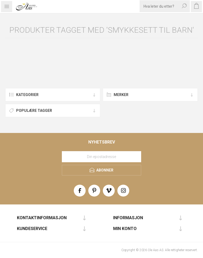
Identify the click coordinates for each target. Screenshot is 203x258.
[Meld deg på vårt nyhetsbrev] (101, 156)
